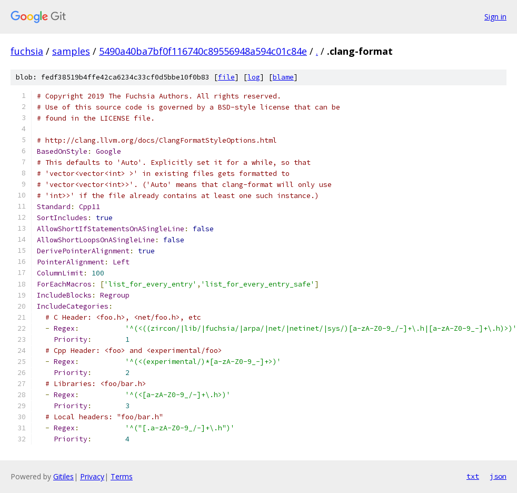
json (498, 476)
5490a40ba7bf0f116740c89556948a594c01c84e (203, 51)
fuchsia (27, 51)
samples (71, 51)
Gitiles (63, 476)
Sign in (495, 17)
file (226, 77)
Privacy (92, 476)
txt (472, 476)
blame (283, 77)
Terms (122, 476)
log (253, 77)
